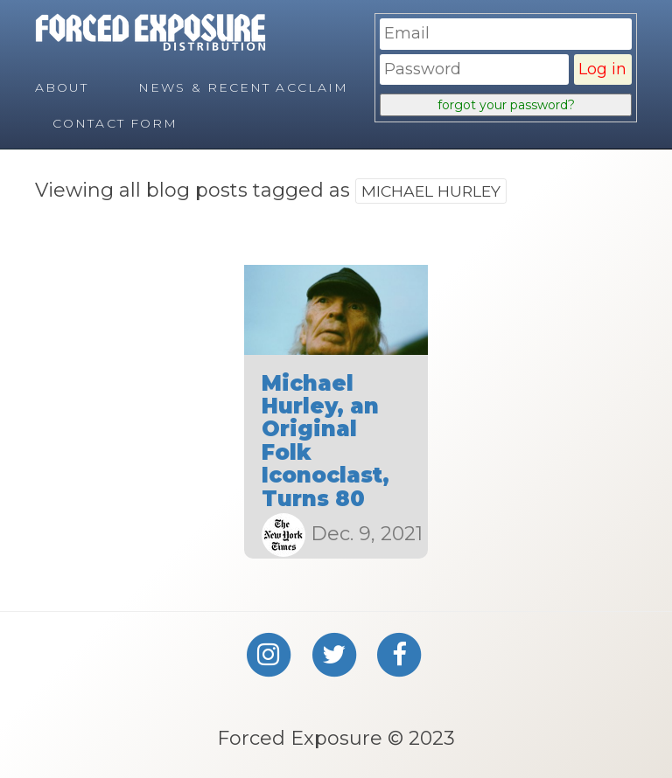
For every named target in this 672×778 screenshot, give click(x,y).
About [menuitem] (62, 87)
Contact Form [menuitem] (115, 123)
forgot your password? (506, 105)
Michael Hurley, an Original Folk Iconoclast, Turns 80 (325, 441)
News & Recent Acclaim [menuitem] (243, 87)
